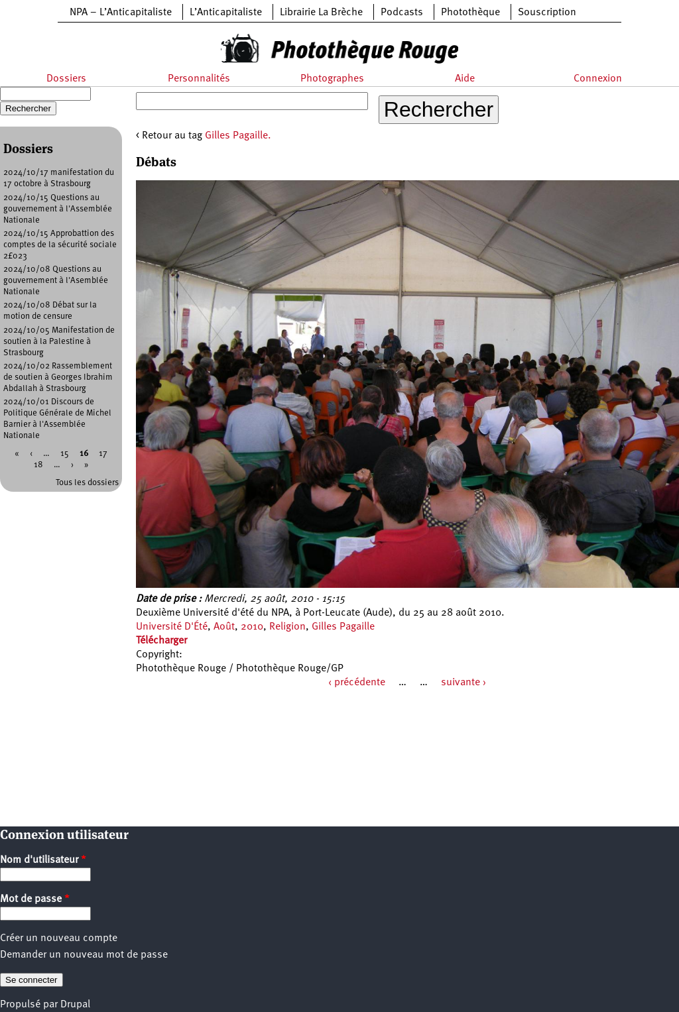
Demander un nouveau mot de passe (84, 955)
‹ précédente (356, 682)
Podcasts (402, 12)
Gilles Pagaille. (238, 136)
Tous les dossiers (87, 482)
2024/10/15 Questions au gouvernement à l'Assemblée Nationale (57, 209)
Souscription (547, 12)
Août (224, 627)
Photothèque (470, 12)
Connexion (598, 79)
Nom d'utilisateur (43, 860)
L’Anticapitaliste (226, 12)
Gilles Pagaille (343, 627)
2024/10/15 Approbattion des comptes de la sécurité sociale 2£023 (60, 244)
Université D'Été (172, 627)
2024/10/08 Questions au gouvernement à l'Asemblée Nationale (55, 280)
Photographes (332, 79)
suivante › (463, 682)
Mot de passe (35, 899)
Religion (287, 627)
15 (64, 453)
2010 (252, 627)
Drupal (75, 1004)
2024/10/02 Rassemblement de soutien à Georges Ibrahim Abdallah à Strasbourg (58, 377)
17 (103, 453)
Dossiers (66, 79)
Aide (465, 79)
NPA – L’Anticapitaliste (121, 12)
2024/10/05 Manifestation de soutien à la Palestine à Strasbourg (59, 341)
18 (38, 465)
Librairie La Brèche (321, 12)
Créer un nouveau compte (58, 938)
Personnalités (199, 79)
